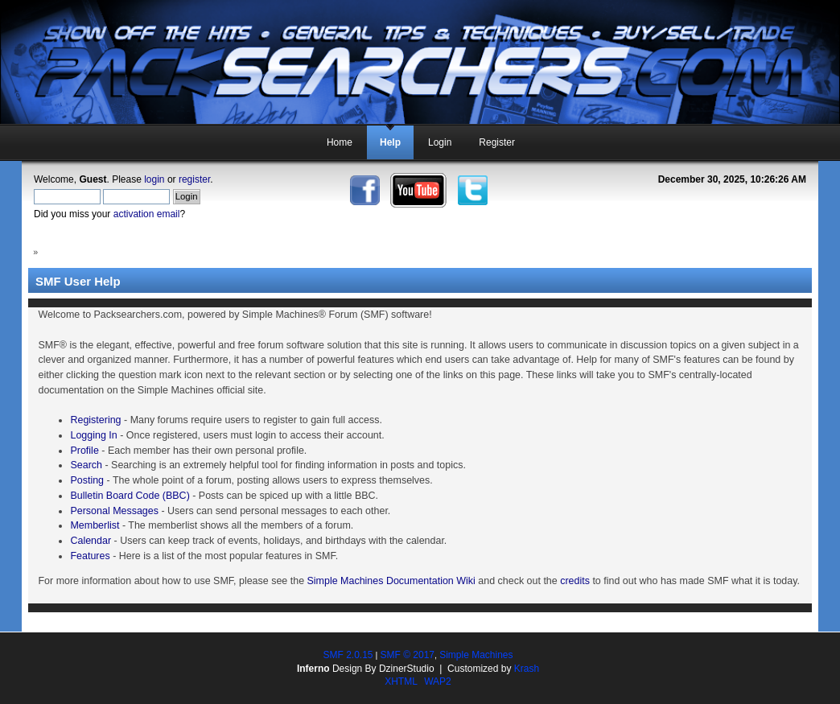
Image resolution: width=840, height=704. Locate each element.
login (154, 179)
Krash (526, 668)
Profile (84, 450)
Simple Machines (476, 655)
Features (89, 556)
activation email (146, 214)
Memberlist (94, 525)
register (194, 179)
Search (86, 465)
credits (575, 581)
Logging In (93, 435)
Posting (87, 480)
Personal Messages (114, 511)
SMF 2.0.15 (348, 655)
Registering (95, 420)
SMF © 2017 (407, 655)
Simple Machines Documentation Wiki (391, 581)
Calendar (90, 540)
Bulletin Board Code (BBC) (129, 495)
